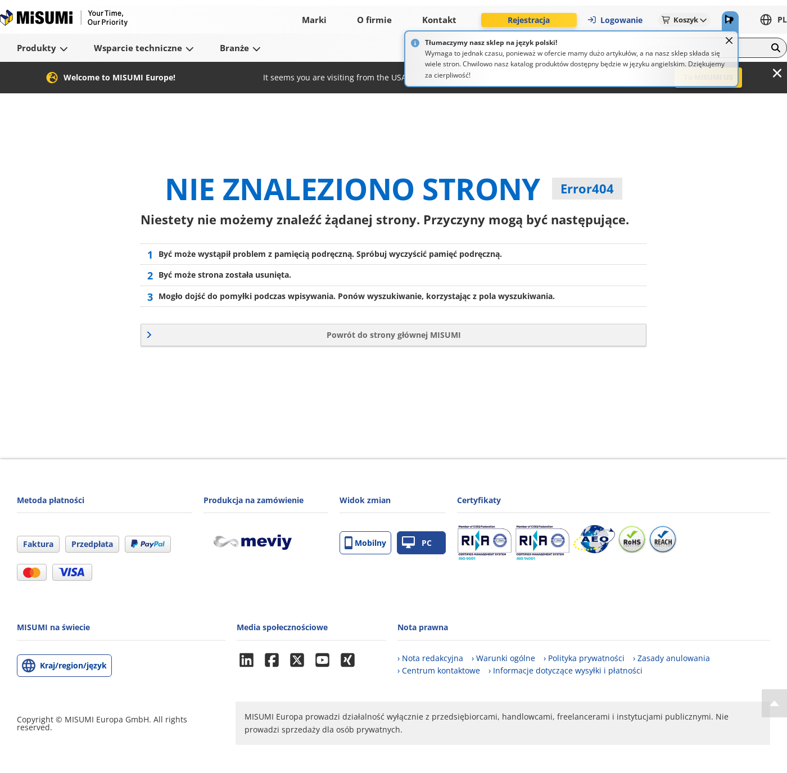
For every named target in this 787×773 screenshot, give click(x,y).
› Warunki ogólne (503, 658)
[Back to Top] (774, 703)
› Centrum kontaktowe (438, 670)
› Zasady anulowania (671, 658)
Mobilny (365, 542)
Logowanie (615, 20)
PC (417, 542)
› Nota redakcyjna (430, 658)
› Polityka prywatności (584, 658)
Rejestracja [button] (529, 20)
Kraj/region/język (73, 665)
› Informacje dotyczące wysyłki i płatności (566, 670)
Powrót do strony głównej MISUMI (394, 334)
